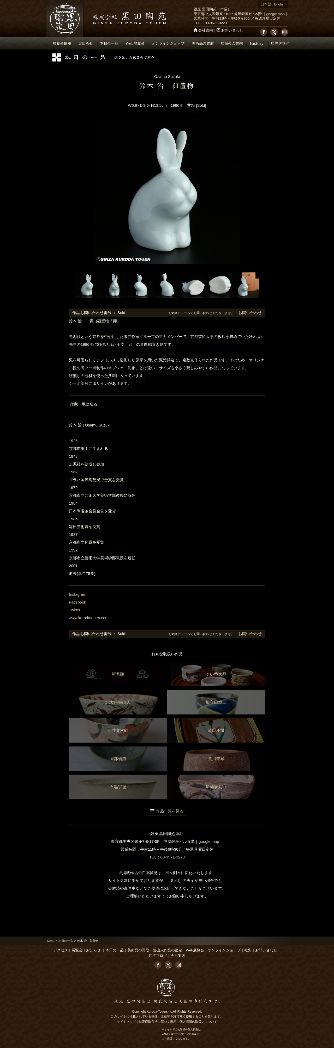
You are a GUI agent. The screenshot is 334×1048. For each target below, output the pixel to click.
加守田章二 (216, 702)
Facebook (77, 602)
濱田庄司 (216, 730)
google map (275, 14)
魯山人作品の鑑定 (167, 950)
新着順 (118, 674)
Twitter (74, 610)
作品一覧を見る (169, 811)
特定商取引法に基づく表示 (157, 1022)
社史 (248, 950)
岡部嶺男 (118, 758)
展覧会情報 (62, 43)
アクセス (60, 950)
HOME (50, 940)
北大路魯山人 (117, 702)
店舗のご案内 (232, 43)
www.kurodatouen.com (89, 618)
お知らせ (85, 43)
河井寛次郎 (118, 730)
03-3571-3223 (216, 23)
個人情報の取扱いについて (198, 1022)
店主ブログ (280, 43)
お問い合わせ (232, 30)
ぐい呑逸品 (216, 674)
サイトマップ (126, 1022)
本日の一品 (109, 43)
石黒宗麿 (118, 787)
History (257, 43)
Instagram (77, 594)
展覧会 (76, 950)
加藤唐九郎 (216, 787)
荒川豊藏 (216, 758)
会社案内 (205, 30)
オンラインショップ (168, 43)
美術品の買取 (203, 43)
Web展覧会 (135, 43)
